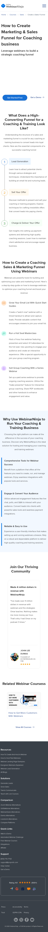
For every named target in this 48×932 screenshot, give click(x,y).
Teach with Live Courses (10, 794)
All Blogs (4, 772)
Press (3, 907)
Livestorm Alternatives (9, 819)
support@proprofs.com (9, 862)
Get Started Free (15, 98)
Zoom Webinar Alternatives (11, 805)
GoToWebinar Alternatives (10, 808)
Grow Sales (5, 787)
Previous (4, 624)
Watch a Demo (6, 834)
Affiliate (3, 848)
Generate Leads (7, 783)
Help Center (5, 866)
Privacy (26, 913)
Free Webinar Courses (9, 841)
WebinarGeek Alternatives (10, 812)
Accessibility (17, 907)
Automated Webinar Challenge (12, 837)
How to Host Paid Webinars (11, 758)
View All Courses (23, 727)
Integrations (5, 844)
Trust (3, 913)
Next (44, 624)
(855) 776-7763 (6, 859)
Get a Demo (35, 97)
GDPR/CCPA (17, 913)
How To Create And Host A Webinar (14, 755)
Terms (26, 907)
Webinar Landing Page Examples (13, 762)
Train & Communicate (8, 790)
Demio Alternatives (8, 816)
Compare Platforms (8, 823)
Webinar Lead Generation (10, 769)
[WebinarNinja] (12, 6)
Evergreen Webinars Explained (12, 765)
